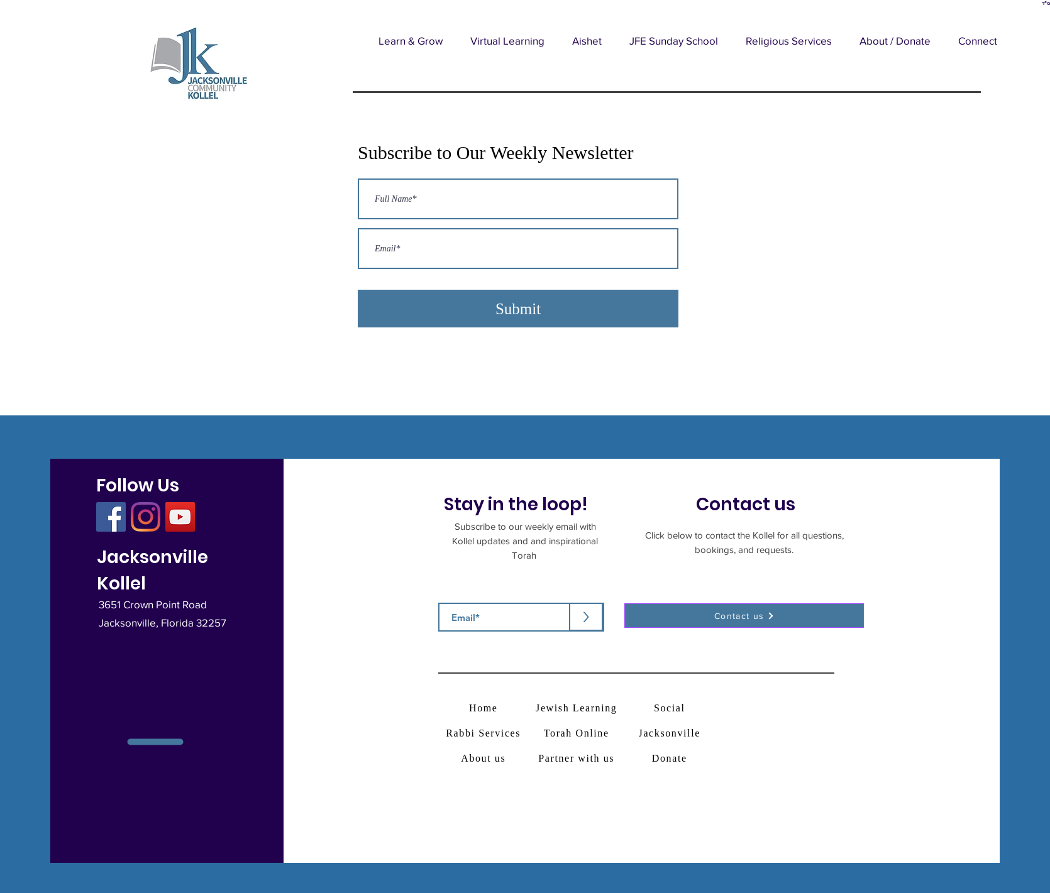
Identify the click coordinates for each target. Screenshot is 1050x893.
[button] (410, 40)
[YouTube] (180, 517)
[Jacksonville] (670, 733)
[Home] (484, 708)
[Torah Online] (577, 733)
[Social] (670, 708)
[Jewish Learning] (577, 708)
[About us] (484, 758)
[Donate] (670, 758)
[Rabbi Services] (484, 733)
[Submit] (518, 308)
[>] (586, 617)
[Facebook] (111, 517)
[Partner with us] (577, 758)
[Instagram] (145, 517)
